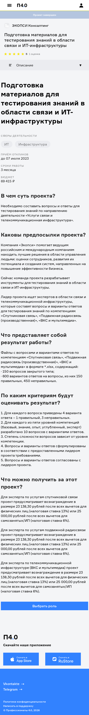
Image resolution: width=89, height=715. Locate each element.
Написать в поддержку (18, 706)
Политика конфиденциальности (24, 701)
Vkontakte (14, 684)
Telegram (13, 689)
